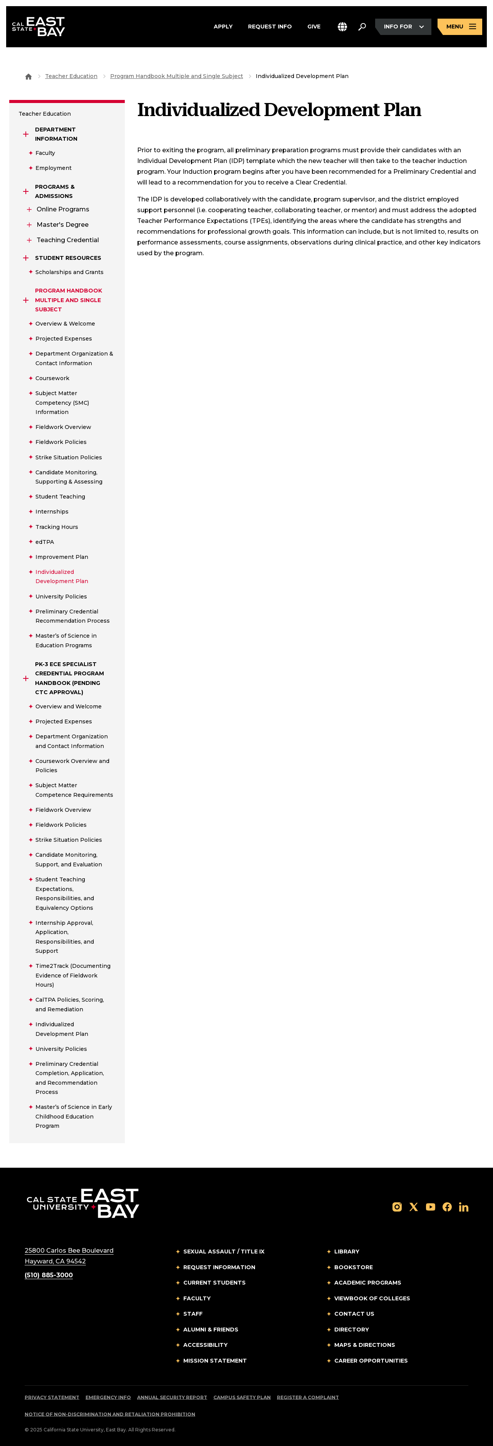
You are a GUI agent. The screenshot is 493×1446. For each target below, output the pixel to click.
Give (313, 27)
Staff (193, 1313)
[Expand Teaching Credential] (29, 240)
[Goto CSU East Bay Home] (28, 76)
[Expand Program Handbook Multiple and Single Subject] (26, 300)
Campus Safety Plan (242, 1397)
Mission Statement (215, 1360)
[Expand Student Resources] (26, 258)
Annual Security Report (172, 1397)
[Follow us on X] (413, 1206)
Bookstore (353, 1267)
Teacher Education (71, 76)
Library (346, 1251)
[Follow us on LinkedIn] (463, 1206)
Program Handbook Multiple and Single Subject (176, 76)
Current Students (214, 1282)
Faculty (197, 1298)
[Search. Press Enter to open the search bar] (362, 27)
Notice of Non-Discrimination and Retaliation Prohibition (110, 1414)
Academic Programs (367, 1282)
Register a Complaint (308, 1397)
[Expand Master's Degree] (29, 225)
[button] (342, 28)
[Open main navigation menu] (460, 28)
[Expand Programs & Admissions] (26, 191)
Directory (351, 1329)
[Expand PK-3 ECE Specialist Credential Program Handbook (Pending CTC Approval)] (26, 678)
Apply (223, 27)
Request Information (219, 1267)
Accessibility (205, 1344)
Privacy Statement (52, 1397)
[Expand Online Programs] (29, 209)
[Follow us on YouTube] (430, 1206)
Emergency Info (108, 1397)
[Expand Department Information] (26, 134)
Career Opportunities (371, 1360)
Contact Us (354, 1313)
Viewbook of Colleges (372, 1298)
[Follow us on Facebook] (447, 1206)
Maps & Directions (364, 1344)
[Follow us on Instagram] (397, 1206)
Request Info (270, 27)
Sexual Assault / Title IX (224, 1251)
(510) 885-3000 (49, 1275)
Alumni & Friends (210, 1329)
